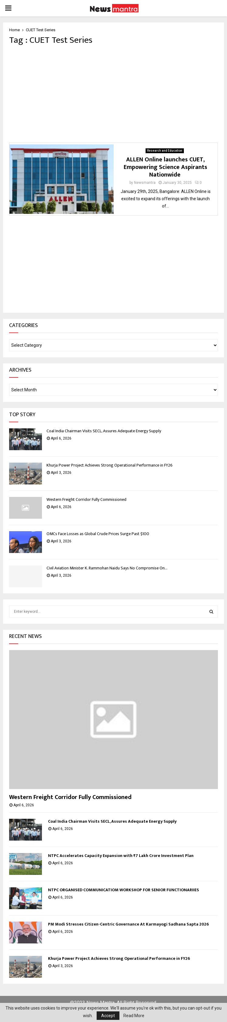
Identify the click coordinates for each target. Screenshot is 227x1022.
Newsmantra (145, 182)
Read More (133, 1016)
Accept (108, 1015)
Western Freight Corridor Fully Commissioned (86, 499)
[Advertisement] (113, 94)
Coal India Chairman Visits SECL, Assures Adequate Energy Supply (103, 430)
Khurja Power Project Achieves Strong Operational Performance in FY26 (109, 465)
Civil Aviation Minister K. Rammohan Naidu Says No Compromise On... (106, 568)
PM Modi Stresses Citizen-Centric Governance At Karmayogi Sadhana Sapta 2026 (128, 924)
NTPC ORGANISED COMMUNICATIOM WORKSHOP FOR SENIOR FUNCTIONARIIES (123, 889)
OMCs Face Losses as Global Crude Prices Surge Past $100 (97, 533)
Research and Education (164, 150)
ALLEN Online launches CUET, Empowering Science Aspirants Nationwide (165, 167)
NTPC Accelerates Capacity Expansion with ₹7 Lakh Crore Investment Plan (121, 855)
